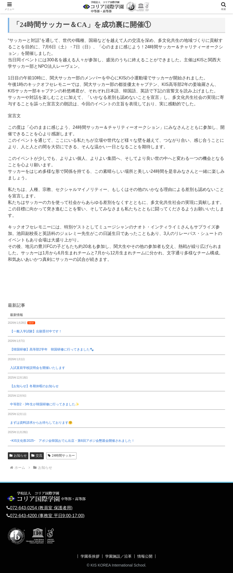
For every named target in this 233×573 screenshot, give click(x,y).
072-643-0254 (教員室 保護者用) (41, 507)
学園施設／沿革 (118, 556)
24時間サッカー (61, 455)
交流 (36, 455)
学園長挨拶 (90, 556)
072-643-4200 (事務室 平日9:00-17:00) (47, 515)
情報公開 (144, 556)
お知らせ (18, 455)
